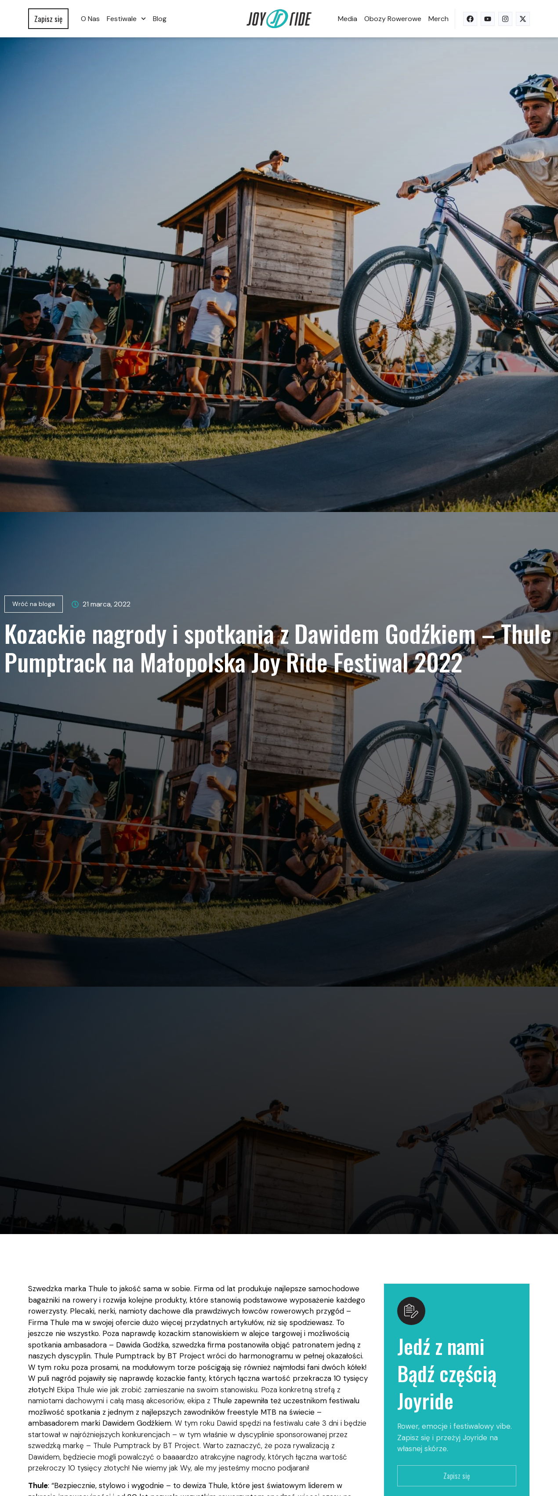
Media (347, 18)
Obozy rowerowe (392, 18)
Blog (160, 18)
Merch (438, 18)
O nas (90, 18)
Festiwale (126, 18)
